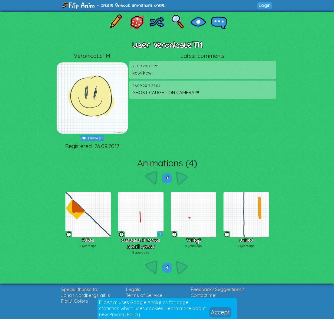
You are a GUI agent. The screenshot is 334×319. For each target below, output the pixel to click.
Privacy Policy (124, 314)
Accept (220, 312)
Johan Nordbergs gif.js (85, 295)
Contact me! (203, 295)
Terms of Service (144, 295)
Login (264, 5)
